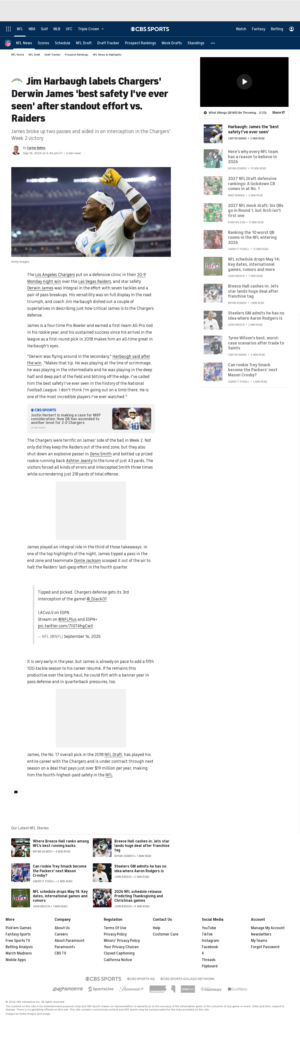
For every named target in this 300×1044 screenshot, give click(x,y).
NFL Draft (34, 54)
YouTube (209, 928)
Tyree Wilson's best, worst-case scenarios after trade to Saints (256, 342)
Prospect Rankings (76, 54)
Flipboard (210, 966)
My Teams (259, 940)
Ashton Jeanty (79, 460)
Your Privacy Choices (121, 947)
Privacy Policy (115, 934)
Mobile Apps (16, 960)
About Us (62, 928)
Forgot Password (265, 947)
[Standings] (196, 42)
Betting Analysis (19, 947)
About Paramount (69, 940)
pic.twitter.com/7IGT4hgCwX (65, 626)
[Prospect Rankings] (140, 42)
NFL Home (17, 54)
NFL (108, 775)
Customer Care (165, 934)
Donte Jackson (87, 560)
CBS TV (60, 953)
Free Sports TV (18, 940)
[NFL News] (24, 42)
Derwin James (40, 288)
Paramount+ (65, 947)
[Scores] (43, 42)
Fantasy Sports (18, 934)
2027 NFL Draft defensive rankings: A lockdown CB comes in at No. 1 (252, 183)
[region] (244, 82)
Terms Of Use (115, 928)
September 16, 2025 (82, 636)
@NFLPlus (67, 619)
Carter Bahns (36, 148)
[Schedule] (62, 42)
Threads (209, 960)
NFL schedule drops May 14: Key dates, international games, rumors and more (254, 264)
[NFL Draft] (83, 42)
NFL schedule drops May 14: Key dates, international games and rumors (60, 896)
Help (156, 928)
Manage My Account (268, 928)
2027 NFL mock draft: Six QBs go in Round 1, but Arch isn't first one (255, 210)
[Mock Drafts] (172, 42)
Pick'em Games (18, 928)
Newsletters (261, 934)
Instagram (210, 940)
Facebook (210, 947)
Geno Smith (101, 454)
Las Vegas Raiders (94, 281)
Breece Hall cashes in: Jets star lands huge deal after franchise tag (141, 846)
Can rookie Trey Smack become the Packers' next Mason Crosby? (59, 871)
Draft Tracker (52, 54)
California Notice (118, 960)
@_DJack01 (97, 599)
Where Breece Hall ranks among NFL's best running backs (61, 843)
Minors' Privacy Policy (122, 940)
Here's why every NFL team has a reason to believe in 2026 (253, 156)
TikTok (207, 934)
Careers (61, 934)
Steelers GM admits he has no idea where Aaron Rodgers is (140, 868)
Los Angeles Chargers (55, 274)
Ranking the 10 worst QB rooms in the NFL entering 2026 (252, 237)
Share (276, 112)
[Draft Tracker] (108, 42)
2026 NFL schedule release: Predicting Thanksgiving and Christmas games (138, 896)
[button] (213, 42)
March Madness (19, 953)
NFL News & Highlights (107, 54)
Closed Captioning (119, 953)
